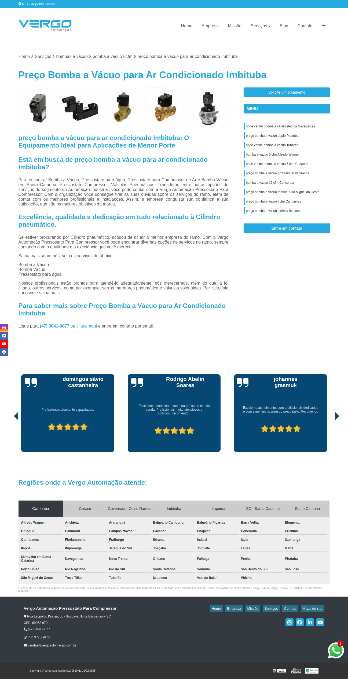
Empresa (210, 26)
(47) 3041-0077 (55, 327)
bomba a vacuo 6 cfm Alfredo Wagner (273, 158)
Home (187, 26)
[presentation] (8, 437)
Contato (304, 26)
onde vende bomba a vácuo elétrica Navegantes (280, 128)
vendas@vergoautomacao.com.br (50, 646)
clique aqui (86, 327)
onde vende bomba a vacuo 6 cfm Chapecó (277, 169)
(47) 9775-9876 (37, 638)
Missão (234, 26)
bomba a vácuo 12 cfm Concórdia (270, 189)
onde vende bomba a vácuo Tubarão (272, 148)
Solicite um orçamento (287, 93)
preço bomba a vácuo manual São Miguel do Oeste (283, 199)
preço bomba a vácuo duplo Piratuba (272, 138)
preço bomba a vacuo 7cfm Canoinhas (273, 209)
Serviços (259, 26)
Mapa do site (314, 609)
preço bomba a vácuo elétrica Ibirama (273, 220)
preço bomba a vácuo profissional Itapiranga (277, 179)
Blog (284, 26)
